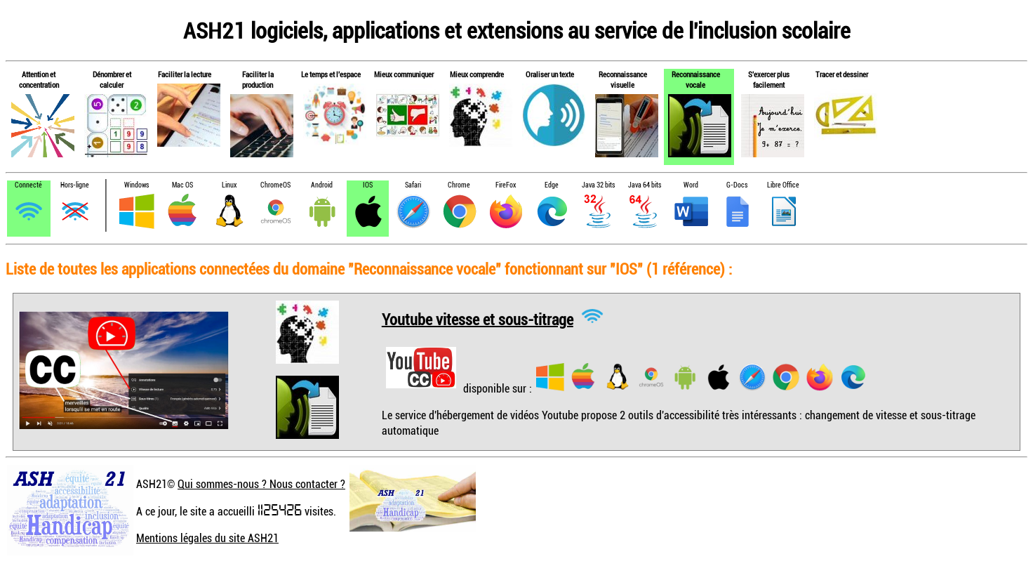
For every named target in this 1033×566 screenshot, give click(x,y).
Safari (413, 185)
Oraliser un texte (550, 74)
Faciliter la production (258, 79)
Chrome (459, 185)
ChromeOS (275, 185)
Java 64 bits (644, 185)
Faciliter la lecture (184, 74)
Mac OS (182, 185)
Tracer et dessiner (841, 74)
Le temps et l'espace (331, 74)
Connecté (28, 185)
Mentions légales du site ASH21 (207, 538)
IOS (368, 185)
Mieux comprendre (477, 74)
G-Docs (736, 185)
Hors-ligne (74, 185)
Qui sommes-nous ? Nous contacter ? (261, 484)
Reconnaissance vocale (696, 79)
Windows (136, 185)
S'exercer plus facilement (768, 79)
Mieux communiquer (404, 74)
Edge (552, 185)
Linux (229, 185)
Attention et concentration (39, 79)
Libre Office (783, 185)
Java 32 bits (598, 185)
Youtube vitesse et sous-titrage (477, 318)
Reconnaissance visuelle (623, 79)
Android (322, 185)
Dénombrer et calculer (112, 79)
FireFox (505, 185)
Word (691, 185)
